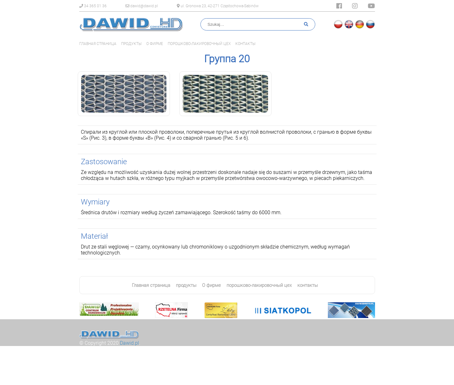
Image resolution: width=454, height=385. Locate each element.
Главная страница (97, 44)
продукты (131, 44)
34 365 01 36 (93, 6)
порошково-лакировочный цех (199, 44)
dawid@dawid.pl (142, 6)
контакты (245, 44)
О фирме (154, 44)
